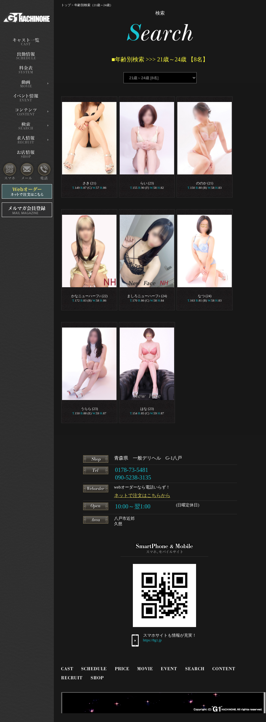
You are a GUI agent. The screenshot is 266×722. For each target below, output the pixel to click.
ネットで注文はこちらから (142, 495)
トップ (66, 5)
